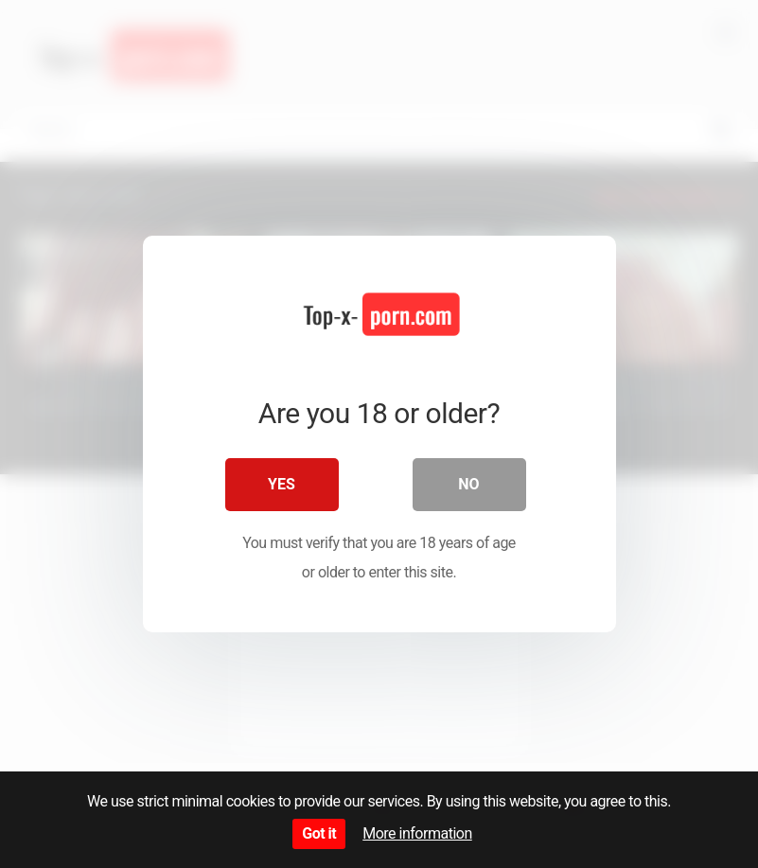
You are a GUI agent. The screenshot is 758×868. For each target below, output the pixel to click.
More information (416, 833)
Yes (281, 484)
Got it (319, 833)
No (468, 484)
